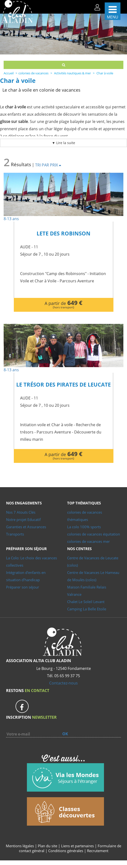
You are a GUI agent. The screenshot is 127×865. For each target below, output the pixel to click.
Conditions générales (65, 850)
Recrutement (97, 850)
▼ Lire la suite (63, 142)
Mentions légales (20, 845)
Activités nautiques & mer (72, 73)
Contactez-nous (63, 683)
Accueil (9, 73)
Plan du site (47, 845)
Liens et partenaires (78, 845)
